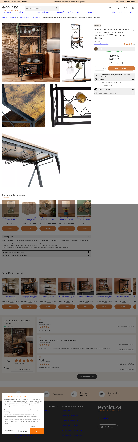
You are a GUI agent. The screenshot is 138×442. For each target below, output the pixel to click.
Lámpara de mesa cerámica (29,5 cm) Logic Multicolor (66, 223)
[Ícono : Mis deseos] (134, 32)
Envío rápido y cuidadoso (70, 440)
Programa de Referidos (70, 430)
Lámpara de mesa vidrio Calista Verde (10, 222)
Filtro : (6, 382)
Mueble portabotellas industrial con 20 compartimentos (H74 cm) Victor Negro (123, 313)
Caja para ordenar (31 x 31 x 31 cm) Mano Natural (29, 223)
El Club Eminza (67, 425)
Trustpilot (103, 432)
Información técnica (101, 47)
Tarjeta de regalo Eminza (70, 435)
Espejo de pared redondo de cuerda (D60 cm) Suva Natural (48, 223)
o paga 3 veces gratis (114, 70)
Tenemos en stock (114, 59)
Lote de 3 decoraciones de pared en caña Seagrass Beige (85, 223)
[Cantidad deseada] (100, 76)
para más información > (106, 98)
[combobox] (22, 383)
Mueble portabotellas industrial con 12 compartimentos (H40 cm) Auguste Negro (66, 313)
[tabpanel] (52, 14)
